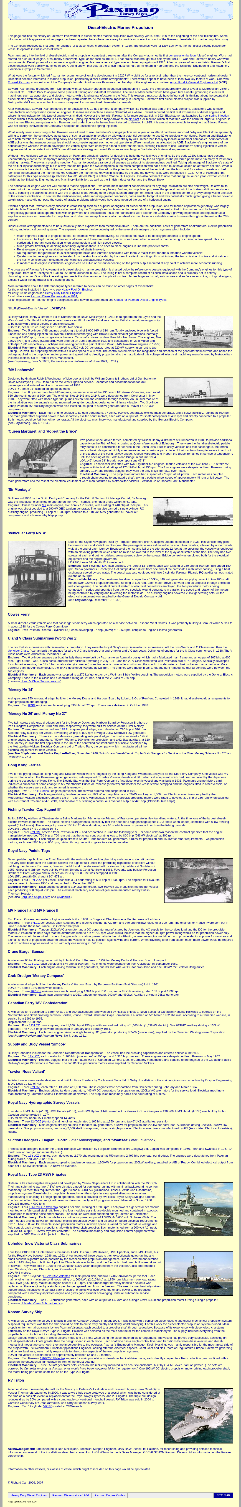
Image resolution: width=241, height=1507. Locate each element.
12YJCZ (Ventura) (42, 1121)
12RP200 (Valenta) (52, 1358)
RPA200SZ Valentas (56, 1276)
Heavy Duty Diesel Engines (63, 293)
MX (44, 505)
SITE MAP (223, 1495)
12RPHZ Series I (39, 791)
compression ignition (182, 55)
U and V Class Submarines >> (40, 681)
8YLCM (35, 832)
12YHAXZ (35, 880)
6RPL (32, 705)
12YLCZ (34, 1025)
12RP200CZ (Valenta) (43, 1207)
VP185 (47, 1406)
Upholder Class (18, 650)
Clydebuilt (63, 897)
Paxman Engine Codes (109, 1495)
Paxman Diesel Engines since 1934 (53, 296)
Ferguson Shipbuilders (35, 897)
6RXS (187, 661)
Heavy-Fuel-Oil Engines (77, 289)
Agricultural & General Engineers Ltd (194, 82)
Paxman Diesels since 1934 (70, 1495)
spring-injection (219, 115)
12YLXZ (33, 963)
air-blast (134, 119)
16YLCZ (35, 991)
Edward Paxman (19, 82)
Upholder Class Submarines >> (41, 1303)
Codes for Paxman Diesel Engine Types (140, 299)
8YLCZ (35, 922)
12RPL (64, 729)
